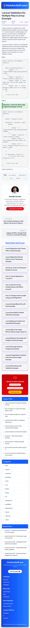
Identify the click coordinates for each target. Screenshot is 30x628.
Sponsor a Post (7, 606)
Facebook (6, 613)
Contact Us (6, 582)
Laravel (11, 178)
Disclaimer (6, 584)
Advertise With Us (8, 603)
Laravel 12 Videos (15, 384)
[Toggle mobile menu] (27, 5)
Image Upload (22, 175)
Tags (4, 594)
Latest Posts (6, 591)
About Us (5, 579)
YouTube (5, 618)
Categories (6, 596)
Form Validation (12, 175)
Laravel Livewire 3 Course (15, 388)
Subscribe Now (15, 392)
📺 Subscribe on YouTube (15, 209)
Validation (18, 178)
